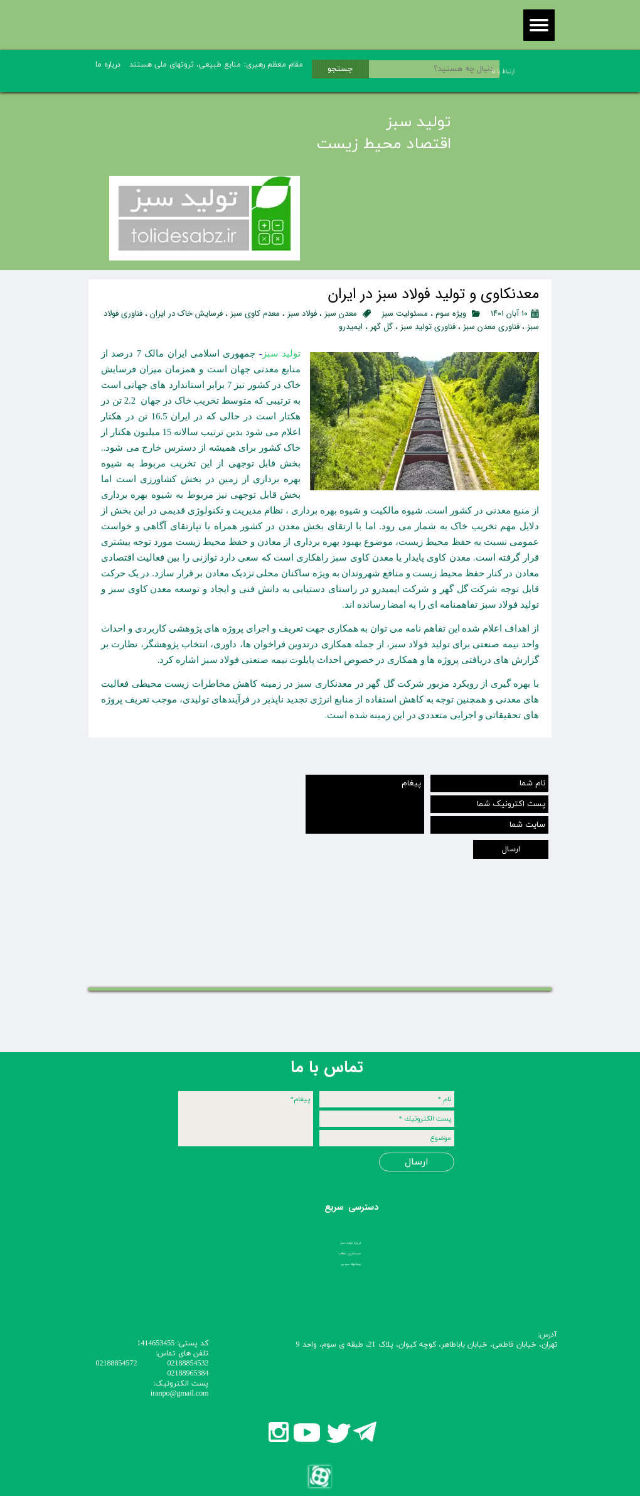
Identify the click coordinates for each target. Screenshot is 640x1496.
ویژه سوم (450, 313)
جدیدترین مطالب (349, 1253)
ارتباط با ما (488, 71)
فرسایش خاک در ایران (186, 313)
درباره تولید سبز (350, 1242)
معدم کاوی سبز (255, 313)
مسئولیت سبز (404, 313)
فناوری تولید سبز (428, 326)
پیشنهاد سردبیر (351, 1264)
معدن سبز (340, 313)
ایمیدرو (351, 326)
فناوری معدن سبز (491, 326)
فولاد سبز (302, 313)
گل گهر (381, 326)
